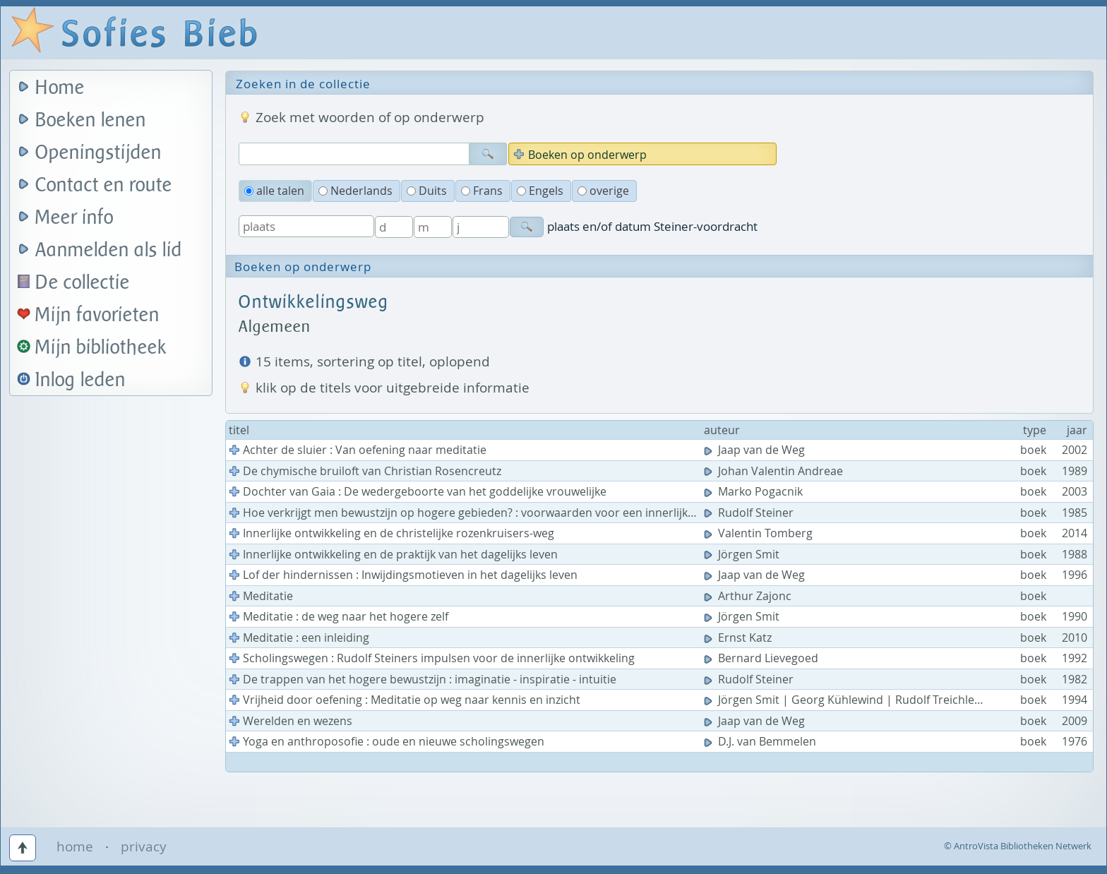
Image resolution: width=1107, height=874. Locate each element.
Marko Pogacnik (755, 491)
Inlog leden (80, 380)
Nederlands (355, 190)
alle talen (274, 190)
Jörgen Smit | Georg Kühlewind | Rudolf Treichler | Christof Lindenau (896, 699)
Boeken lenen (90, 120)
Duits (427, 190)
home (74, 846)
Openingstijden (98, 153)
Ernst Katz (739, 637)
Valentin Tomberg (759, 533)
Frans (482, 190)
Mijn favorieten (97, 315)
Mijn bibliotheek (101, 347)
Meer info (74, 218)
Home (60, 88)
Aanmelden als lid (108, 250)
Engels (540, 190)
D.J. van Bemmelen (761, 741)
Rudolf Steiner (750, 512)
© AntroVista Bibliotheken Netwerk (1017, 845)
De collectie (82, 283)
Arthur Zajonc (749, 596)
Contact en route (103, 185)
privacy (144, 846)
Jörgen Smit (743, 554)
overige (603, 190)
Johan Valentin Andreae (775, 471)
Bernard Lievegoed (762, 658)
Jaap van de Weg (756, 449)
